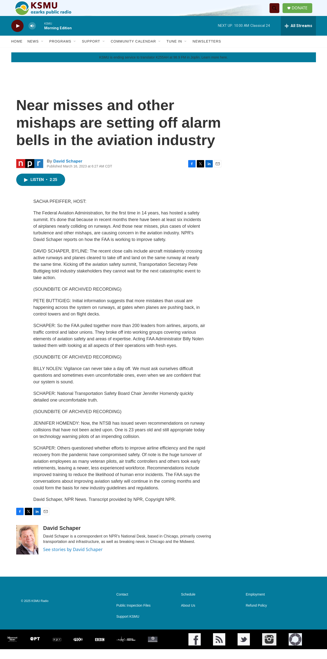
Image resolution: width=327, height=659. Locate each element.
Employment (255, 604)
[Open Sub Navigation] (42, 51)
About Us (188, 615)
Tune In (174, 51)
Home (17, 51)
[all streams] (298, 35)
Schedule (188, 604)
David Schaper (67, 171)
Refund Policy (256, 615)
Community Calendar (133, 51)
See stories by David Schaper (73, 559)
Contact (122, 604)
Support (91, 51)
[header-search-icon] (276, 13)
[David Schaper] (27, 549)
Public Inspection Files (133, 615)
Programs (60, 51)
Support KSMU (127, 626)
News (33, 51)
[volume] (32, 35)
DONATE (302, 12)
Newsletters (207, 51)
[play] (17, 36)
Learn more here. (214, 67)
